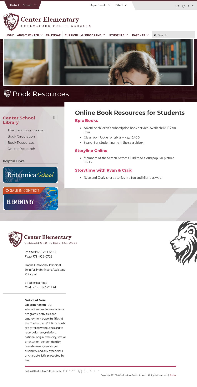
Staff (121, 5)
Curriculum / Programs (85, 35)
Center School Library (19, 120)
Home (10, 35)
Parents (140, 35)
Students (118, 35)
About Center (30, 35)
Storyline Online (91, 150)
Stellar (173, 375)
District (14, 5)
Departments (100, 5)
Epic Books (86, 120)
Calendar (53, 35)
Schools (29, 5)
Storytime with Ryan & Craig (104, 170)
